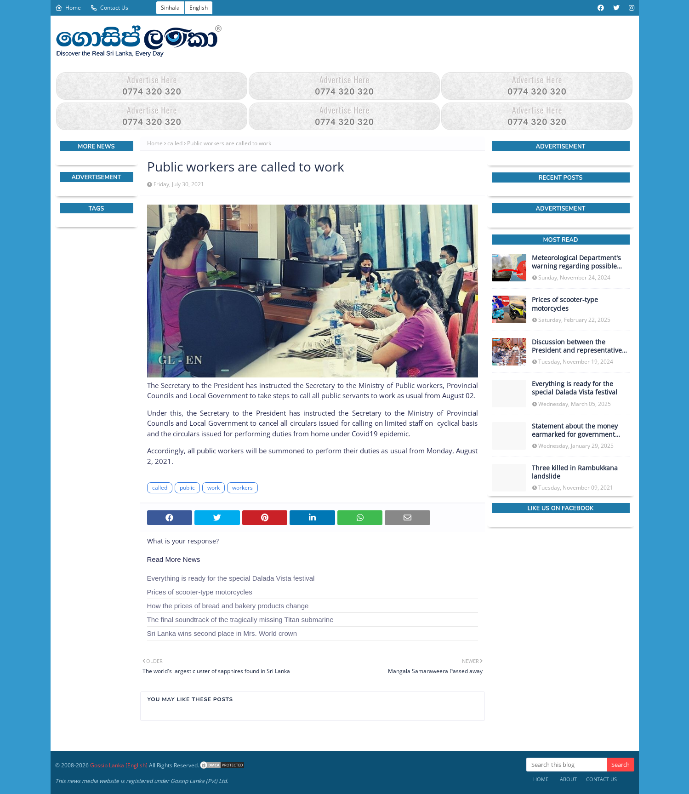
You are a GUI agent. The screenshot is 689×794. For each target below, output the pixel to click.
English (198, 7)
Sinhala (170, 7)
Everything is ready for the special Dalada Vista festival (231, 578)
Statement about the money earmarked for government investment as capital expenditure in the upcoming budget (577, 430)
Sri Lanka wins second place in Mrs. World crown (222, 633)
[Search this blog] (566, 764)
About (568, 779)
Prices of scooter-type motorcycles (199, 592)
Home (68, 7)
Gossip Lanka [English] (119, 765)
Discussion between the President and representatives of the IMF (578, 346)
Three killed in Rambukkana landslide (575, 472)
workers (242, 487)
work (213, 487)
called (174, 143)
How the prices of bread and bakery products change (228, 606)
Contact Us (109, 7)
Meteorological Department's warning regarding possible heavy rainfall (576, 262)
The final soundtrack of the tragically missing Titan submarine (240, 619)
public (187, 487)
